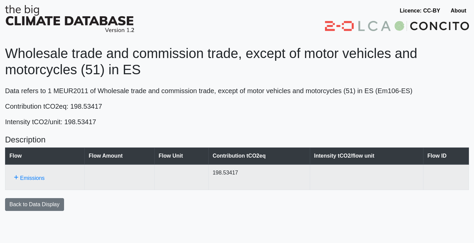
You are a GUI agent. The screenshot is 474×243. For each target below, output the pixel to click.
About (458, 11)
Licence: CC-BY (420, 11)
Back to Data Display (34, 204)
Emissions (29, 177)
